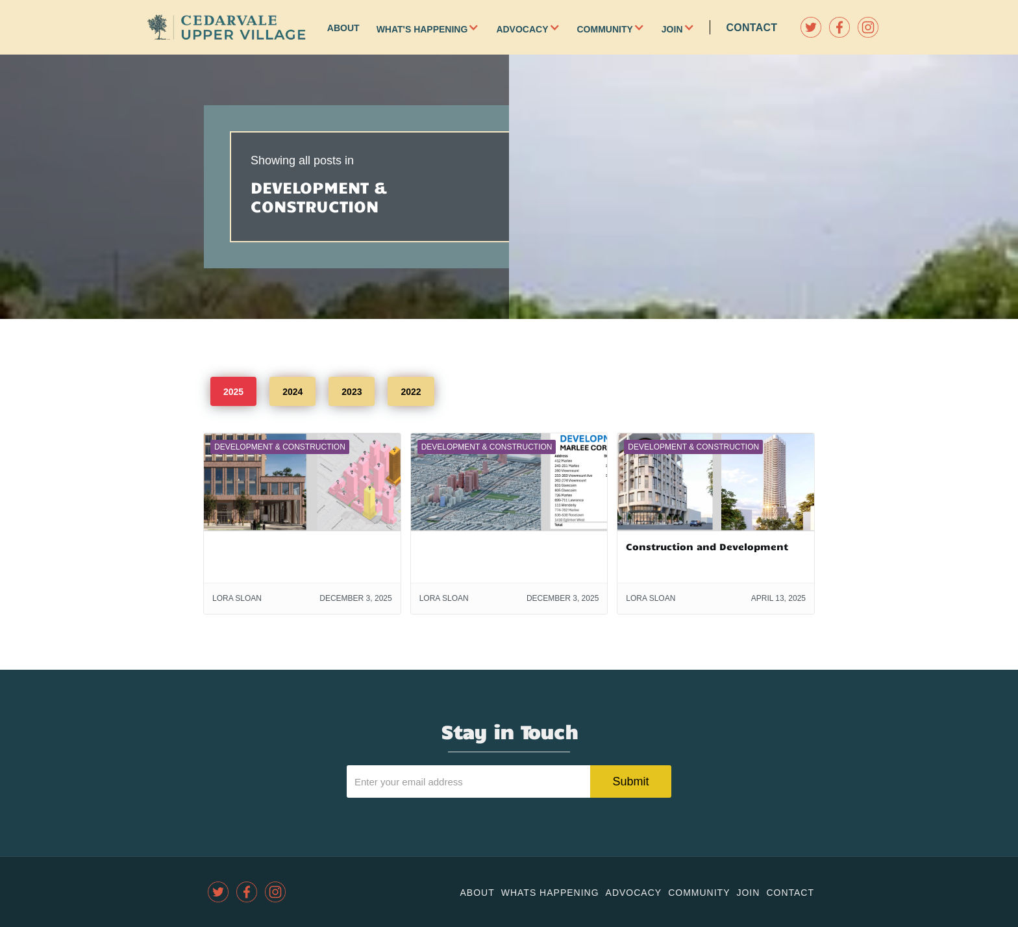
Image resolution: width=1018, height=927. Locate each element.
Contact (752, 27)
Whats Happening (550, 892)
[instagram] (868, 27)
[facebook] (839, 27)
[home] (226, 27)
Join (672, 29)
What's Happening (422, 29)
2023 (351, 392)
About (343, 28)
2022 (411, 392)
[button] (481, 27)
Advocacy (522, 29)
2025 (233, 392)
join (748, 892)
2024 (292, 392)
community (699, 892)
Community (605, 29)
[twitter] (811, 27)
